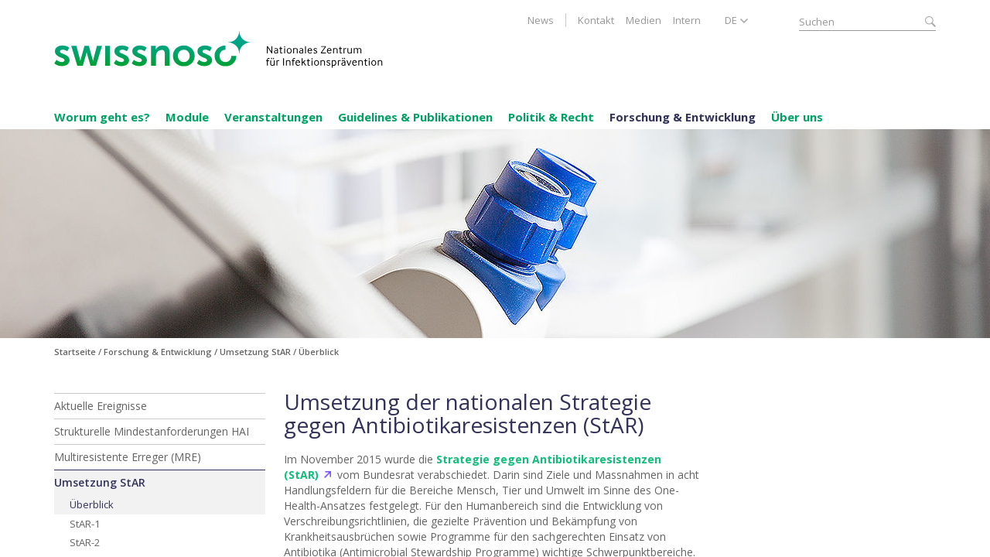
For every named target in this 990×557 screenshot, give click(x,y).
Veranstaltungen (273, 117)
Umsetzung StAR (99, 482)
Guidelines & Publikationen (415, 117)
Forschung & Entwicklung (682, 117)
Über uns (797, 117)
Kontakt (596, 20)
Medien (643, 20)
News (540, 20)
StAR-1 (85, 524)
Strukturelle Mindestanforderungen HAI (151, 431)
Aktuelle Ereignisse (100, 405)
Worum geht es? (102, 117)
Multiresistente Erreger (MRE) (127, 456)
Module (187, 117)
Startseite (75, 351)
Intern (687, 20)
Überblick (92, 504)
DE (731, 20)
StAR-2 (85, 542)
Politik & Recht (551, 117)
